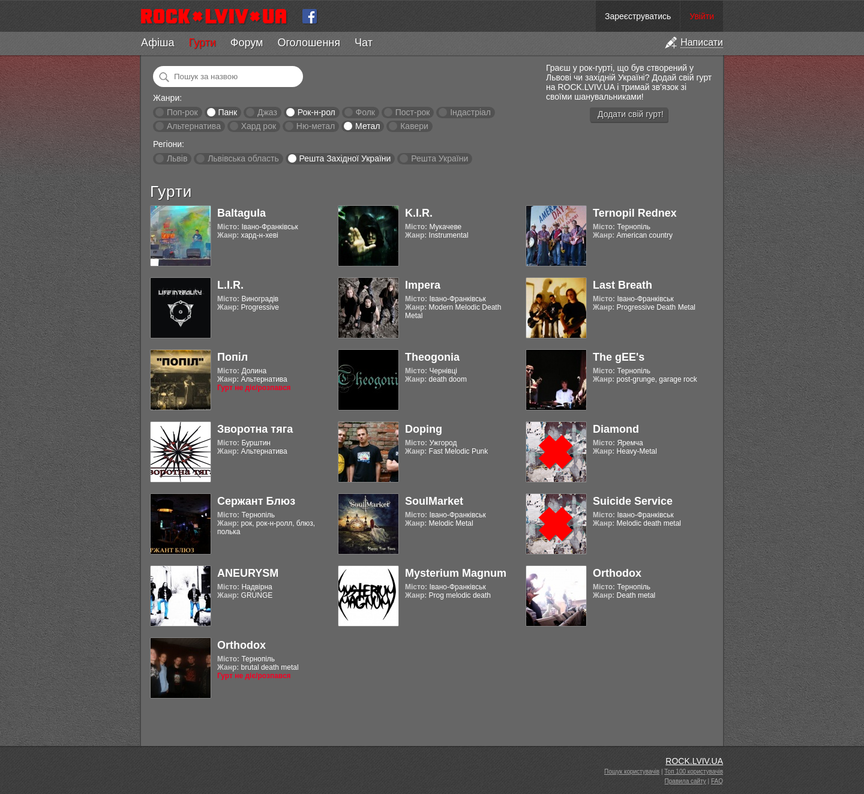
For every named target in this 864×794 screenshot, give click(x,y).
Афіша (157, 43)
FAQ (717, 781)
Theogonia (432, 357)
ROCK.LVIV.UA (694, 761)
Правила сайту (685, 781)
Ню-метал (315, 126)
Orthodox (617, 573)
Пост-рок (412, 112)
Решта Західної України (345, 158)
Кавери (414, 126)
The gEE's (618, 357)
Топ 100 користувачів (693, 771)
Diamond (616, 429)
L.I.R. (230, 285)
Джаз (267, 112)
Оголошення (308, 43)
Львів (177, 158)
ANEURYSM (247, 573)
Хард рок (258, 126)
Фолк (365, 112)
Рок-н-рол (316, 112)
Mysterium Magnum (455, 573)
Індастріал (470, 112)
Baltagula (241, 213)
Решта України (439, 158)
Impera (422, 285)
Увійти (701, 16)
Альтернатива (194, 126)
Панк (227, 112)
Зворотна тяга (255, 429)
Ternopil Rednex (635, 213)
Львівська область (243, 158)
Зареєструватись (638, 16)
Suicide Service (633, 501)
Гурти (201, 43)
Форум (246, 43)
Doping (423, 429)
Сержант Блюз (256, 501)
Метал (367, 126)
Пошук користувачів (631, 771)
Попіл (232, 357)
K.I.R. (419, 213)
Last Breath (622, 285)
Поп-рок (182, 112)
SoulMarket (434, 501)
